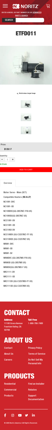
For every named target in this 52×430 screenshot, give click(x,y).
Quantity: (3, 156)
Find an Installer (36, 384)
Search (9, 20)
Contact (8, 348)
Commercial (10, 390)
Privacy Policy (35, 348)
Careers (8, 360)
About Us (8, 354)
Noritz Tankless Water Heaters (26, 6)
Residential (10, 384)
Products (8, 396)
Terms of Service (36, 354)
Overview (8, 183)
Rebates (32, 390)
